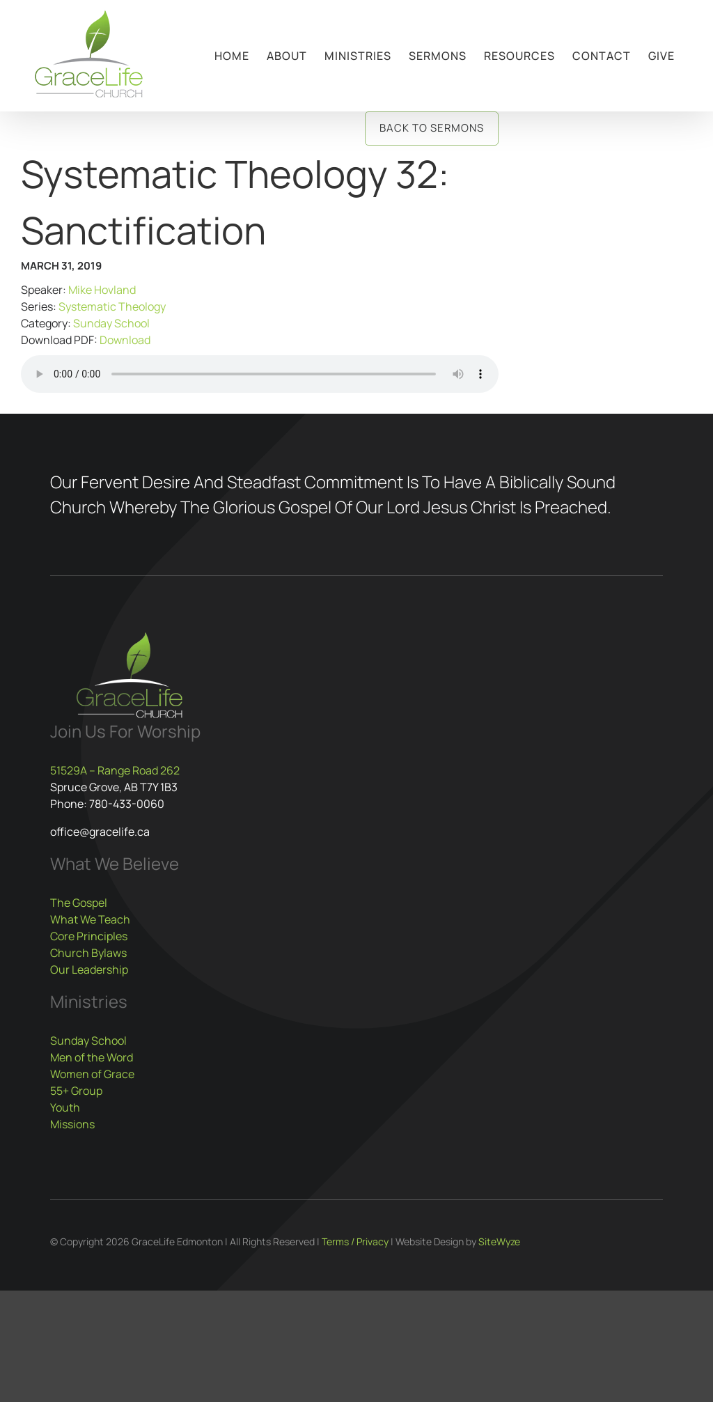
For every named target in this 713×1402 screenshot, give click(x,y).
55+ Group (76, 1090)
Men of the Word (91, 1057)
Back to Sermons (431, 127)
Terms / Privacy (355, 1241)
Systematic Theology (112, 306)
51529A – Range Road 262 (115, 770)
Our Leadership (89, 969)
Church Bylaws (88, 952)
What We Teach (90, 919)
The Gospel (78, 902)
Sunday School (111, 323)
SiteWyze (499, 1241)
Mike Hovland (102, 289)
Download (125, 340)
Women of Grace (92, 1074)
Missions (72, 1124)
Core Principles (88, 936)
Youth (65, 1107)
